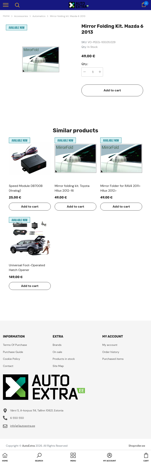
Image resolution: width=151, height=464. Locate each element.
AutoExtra (28, 445)
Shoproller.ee (137, 445)
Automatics (38, 16)
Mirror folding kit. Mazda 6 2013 (67, 16)
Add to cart (112, 90)
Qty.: (84, 64)
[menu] (5, 4)
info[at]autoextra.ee (22, 426)
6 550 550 (17, 418)
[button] (39, 457)
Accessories (21, 16)
